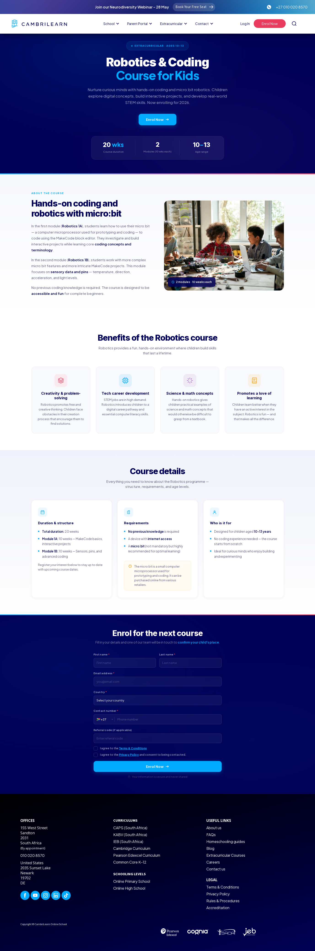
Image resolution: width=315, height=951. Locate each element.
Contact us (215, 869)
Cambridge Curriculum (131, 848)
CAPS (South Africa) (130, 827)
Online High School (129, 888)
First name (102, 654)
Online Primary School (131, 881)
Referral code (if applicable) (113, 729)
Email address (104, 673)
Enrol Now (157, 119)
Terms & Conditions (133, 748)
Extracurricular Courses (225, 855)
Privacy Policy (129, 754)
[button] (111, 23)
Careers (213, 862)
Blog (210, 848)
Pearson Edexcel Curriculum (136, 855)
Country (100, 691)
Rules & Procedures (223, 900)
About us (213, 827)
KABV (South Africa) (130, 834)
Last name (167, 654)
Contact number (106, 710)
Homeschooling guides (225, 841)
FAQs (211, 834)
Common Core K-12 (129, 862)
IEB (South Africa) (128, 841)
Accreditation (217, 907)
